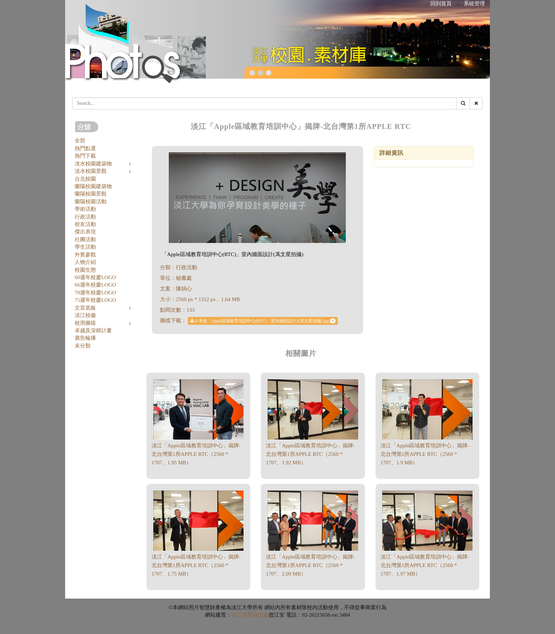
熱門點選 (85, 148)
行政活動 (85, 217)
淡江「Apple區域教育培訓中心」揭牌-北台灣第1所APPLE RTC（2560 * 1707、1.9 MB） (425, 454)
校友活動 (85, 224)
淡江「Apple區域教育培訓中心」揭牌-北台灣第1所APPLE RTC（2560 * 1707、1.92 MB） (310, 454)
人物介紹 (85, 262)
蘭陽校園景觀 (91, 194)
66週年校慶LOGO (95, 285)
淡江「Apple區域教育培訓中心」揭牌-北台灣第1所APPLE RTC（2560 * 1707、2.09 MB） (310, 565)
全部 (80, 140)
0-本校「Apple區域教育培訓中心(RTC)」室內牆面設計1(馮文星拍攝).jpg (263, 320)
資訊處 (261, 615)
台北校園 (85, 179)
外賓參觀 (85, 254)
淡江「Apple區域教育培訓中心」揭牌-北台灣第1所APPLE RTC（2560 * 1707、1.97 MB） (425, 565)
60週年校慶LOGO (95, 277)
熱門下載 (85, 156)
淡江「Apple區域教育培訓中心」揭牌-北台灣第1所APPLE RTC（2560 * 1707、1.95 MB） (196, 454)
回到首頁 (441, 3)
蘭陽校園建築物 (93, 186)
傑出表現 (85, 231)
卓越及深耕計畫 (93, 330)
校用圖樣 (85, 323)
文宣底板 (85, 308)
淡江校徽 (85, 315)
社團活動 (85, 239)
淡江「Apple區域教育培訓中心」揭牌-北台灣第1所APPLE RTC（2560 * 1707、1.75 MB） (196, 565)
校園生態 (85, 270)
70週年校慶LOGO (95, 292)
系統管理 (474, 3)
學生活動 (85, 247)
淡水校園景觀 (91, 171)
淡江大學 (242, 615)
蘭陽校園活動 (91, 201)
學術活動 (85, 209)
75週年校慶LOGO (95, 300)
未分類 (83, 346)
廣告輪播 (85, 338)
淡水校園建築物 (93, 163)
